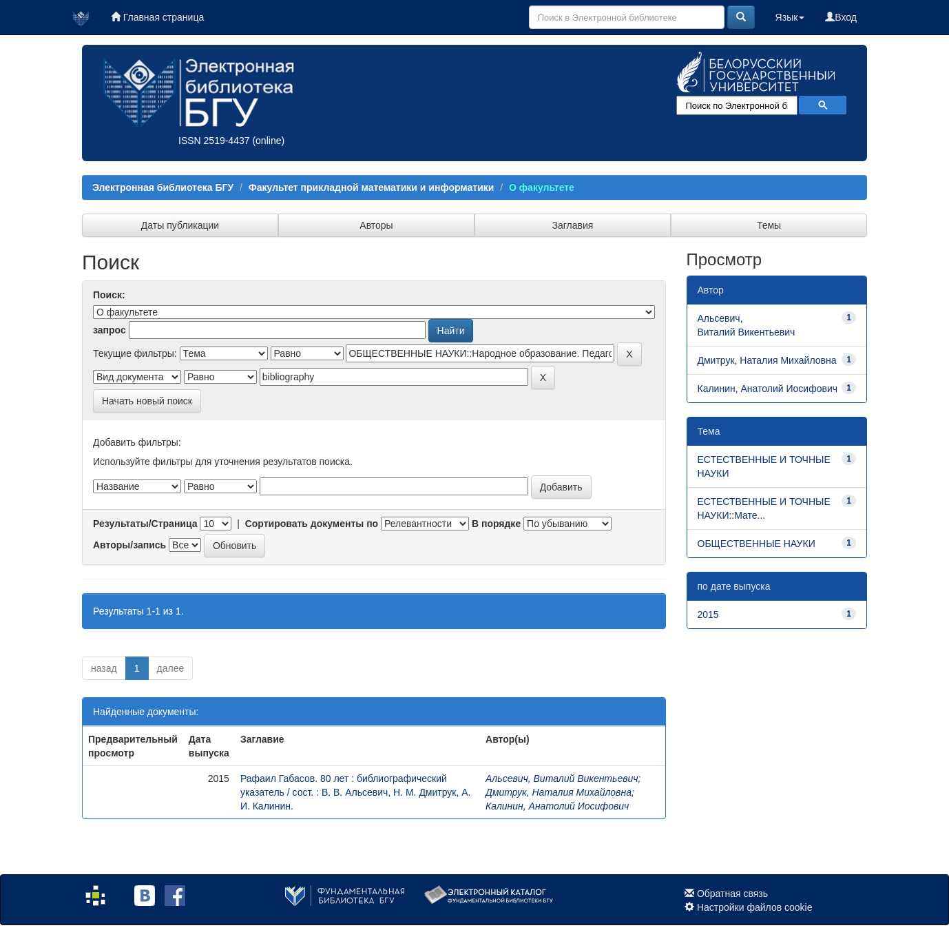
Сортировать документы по (312, 523)
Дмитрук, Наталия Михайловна (559, 792)
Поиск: (109, 294)
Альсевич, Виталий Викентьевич (562, 778)
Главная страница (157, 17)
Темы (769, 225)
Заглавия (573, 225)
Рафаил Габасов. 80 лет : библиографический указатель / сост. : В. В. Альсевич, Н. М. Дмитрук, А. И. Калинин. (355, 792)
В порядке (496, 523)
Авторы (376, 225)
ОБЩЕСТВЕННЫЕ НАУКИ (756, 543)
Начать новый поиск (147, 400)
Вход (841, 17)
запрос (109, 330)
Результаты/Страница (145, 523)
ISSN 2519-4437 (214, 140)
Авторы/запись (129, 544)
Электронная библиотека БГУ (162, 187)
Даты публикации (180, 225)
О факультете (541, 187)
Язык (790, 17)
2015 (708, 614)
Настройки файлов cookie (755, 907)
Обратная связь (732, 893)
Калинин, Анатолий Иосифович (557, 806)
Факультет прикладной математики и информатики (371, 187)
